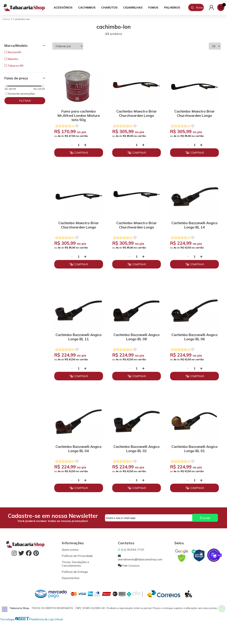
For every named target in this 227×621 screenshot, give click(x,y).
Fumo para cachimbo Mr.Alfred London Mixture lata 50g (78, 115)
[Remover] (72, 145)
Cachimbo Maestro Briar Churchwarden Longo (136, 113)
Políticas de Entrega (75, 572)
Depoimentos (70, 578)
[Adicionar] (85, 145)
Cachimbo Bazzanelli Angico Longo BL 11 (79, 337)
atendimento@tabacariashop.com (140, 557)
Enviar (205, 518)
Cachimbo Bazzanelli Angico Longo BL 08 (137, 337)
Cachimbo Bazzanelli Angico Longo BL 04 (79, 448)
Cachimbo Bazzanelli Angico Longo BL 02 (137, 448)
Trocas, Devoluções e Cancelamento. (75, 563)
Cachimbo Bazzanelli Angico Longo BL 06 (194, 337)
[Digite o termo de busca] (200, 7)
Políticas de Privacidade (77, 556)
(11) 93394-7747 (131, 549)
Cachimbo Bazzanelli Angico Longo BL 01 (194, 448)
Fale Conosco (129, 565)
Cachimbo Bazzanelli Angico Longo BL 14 (194, 225)
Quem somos (70, 549)
